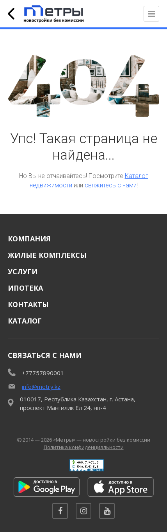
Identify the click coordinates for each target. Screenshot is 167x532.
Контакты (28, 304)
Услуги (22, 271)
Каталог (25, 320)
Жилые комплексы (47, 255)
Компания (29, 238)
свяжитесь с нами (111, 185)
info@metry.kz (41, 386)
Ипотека (25, 288)
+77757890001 (43, 373)
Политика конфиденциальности (84, 447)
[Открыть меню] (151, 14)
